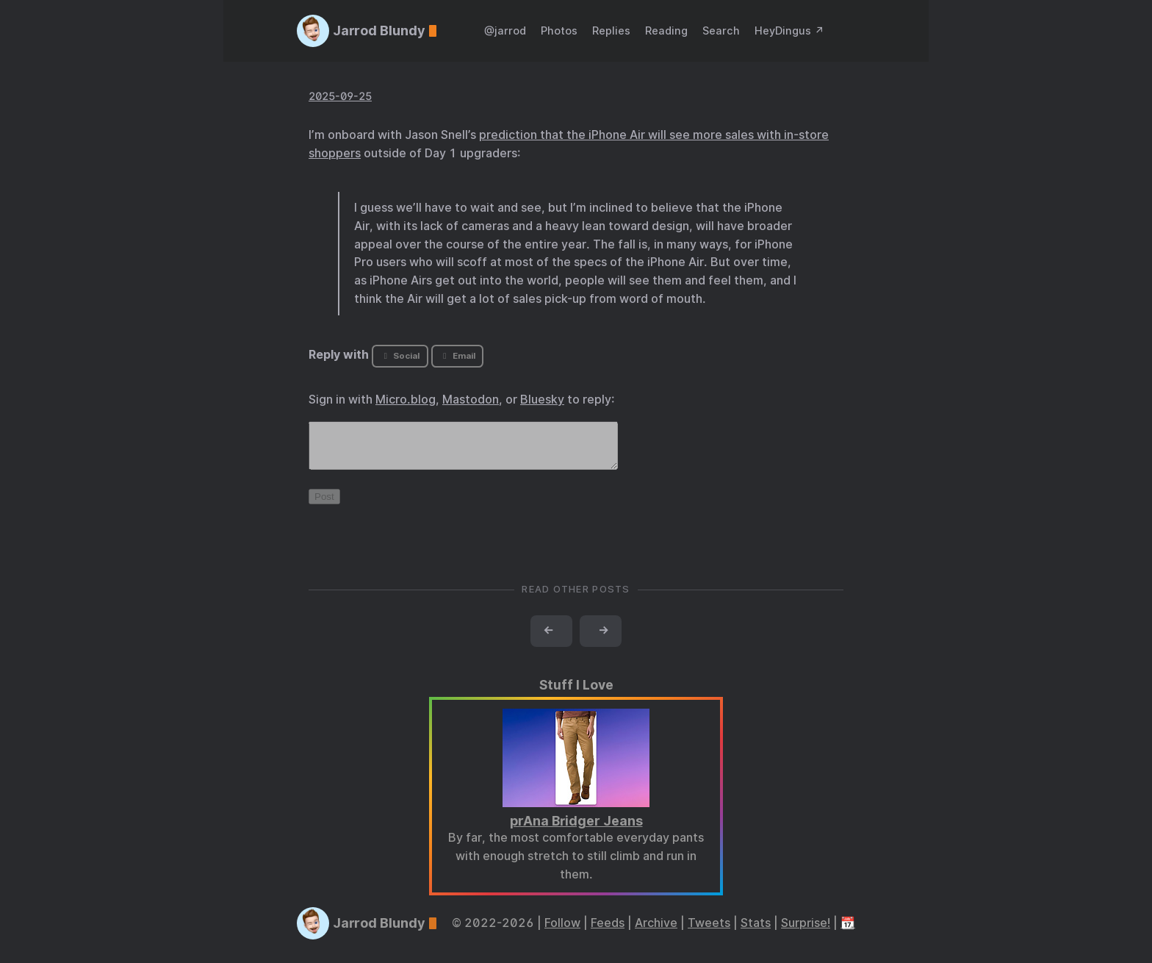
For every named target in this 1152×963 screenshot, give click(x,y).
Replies (611, 30)
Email (457, 356)
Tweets (709, 932)
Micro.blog (405, 400)
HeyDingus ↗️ (789, 30)
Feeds (607, 932)
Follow (562, 932)
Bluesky (542, 400)
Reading (666, 30)
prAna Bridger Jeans (576, 829)
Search (721, 30)
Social (400, 356)
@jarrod (505, 30)
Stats (756, 932)
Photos (559, 30)
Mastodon (470, 400)
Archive (656, 932)
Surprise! (805, 932)
